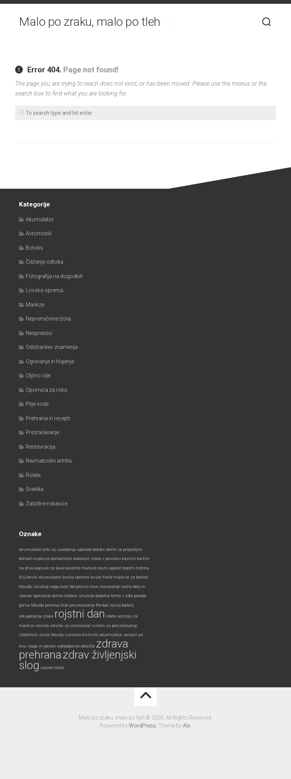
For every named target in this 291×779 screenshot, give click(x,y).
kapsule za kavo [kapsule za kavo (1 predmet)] (49, 568)
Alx (186, 726)
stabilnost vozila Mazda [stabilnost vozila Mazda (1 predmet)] (41, 634)
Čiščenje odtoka (44, 262)
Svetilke (35, 489)
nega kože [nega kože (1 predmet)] (59, 586)
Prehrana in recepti (48, 418)
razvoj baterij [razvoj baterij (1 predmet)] (122, 605)
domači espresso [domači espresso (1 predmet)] (34, 558)
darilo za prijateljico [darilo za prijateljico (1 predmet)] (124, 549)
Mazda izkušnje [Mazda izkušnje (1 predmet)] (34, 586)
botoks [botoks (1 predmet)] (99, 549)
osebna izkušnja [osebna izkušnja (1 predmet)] (79, 595)
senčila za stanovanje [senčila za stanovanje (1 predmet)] (70, 625)
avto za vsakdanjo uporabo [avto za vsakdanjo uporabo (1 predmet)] (67, 549)
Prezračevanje (42, 432)
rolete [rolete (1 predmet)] (111, 616)
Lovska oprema (44, 290)
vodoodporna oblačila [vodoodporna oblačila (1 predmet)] (76, 646)
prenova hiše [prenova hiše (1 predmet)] (56, 605)
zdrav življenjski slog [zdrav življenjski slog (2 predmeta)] (77, 660)
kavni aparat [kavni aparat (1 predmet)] (109, 568)
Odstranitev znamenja (52, 347)
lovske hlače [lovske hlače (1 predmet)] (101, 577)
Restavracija (40, 447)
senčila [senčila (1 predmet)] (42, 625)
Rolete (33, 475)
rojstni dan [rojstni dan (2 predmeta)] (80, 613)
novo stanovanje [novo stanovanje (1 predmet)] (105, 586)
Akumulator (40, 219)
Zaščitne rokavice (46, 504)
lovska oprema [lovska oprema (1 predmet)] (75, 577)
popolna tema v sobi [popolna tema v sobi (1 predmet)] (114, 595)
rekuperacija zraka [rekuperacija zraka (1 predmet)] (36, 616)
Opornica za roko (46, 390)
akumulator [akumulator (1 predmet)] (30, 549)
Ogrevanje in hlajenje (50, 361)
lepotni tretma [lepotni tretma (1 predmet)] (135, 568)
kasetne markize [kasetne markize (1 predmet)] (81, 568)
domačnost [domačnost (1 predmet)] (61, 558)
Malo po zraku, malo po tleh (89, 23)
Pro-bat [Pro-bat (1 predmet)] (102, 605)
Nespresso (39, 333)
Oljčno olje (38, 375)
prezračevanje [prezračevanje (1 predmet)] (82, 605)
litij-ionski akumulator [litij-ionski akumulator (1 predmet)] (40, 577)
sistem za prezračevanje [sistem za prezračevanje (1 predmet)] (114, 625)
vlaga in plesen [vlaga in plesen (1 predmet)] (42, 646)
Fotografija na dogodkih (54, 276)
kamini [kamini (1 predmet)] (129, 558)
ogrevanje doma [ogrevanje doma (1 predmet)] (48, 595)
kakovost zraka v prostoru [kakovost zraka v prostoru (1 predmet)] (97, 558)
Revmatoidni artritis (49, 461)
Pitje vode (37, 404)
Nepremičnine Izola (48, 319)
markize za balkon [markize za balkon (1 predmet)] (131, 577)
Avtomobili (39, 233)
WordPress (142, 726)
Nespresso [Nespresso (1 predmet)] (79, 586)
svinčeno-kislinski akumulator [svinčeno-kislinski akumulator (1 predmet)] (93, 634)
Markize (35, 305)
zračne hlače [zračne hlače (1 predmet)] (52, 667)
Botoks (34, 248)
